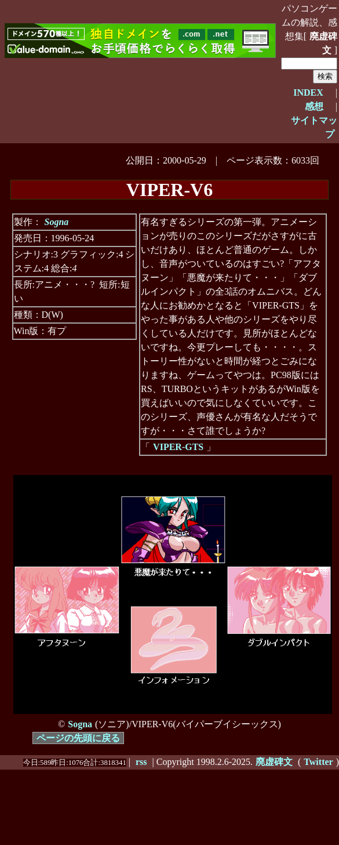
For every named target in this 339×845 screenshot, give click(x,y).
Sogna (57, 222)
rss (141, 762)
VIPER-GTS (178, 447)
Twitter (318, 762)
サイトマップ (314, 127)
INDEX (308, 92)
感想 (314, 106)
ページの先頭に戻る (78, 738)
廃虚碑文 (323, 43)
